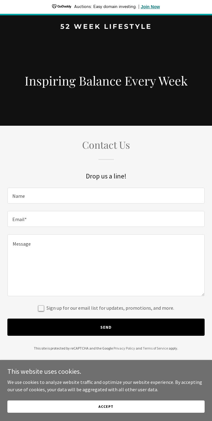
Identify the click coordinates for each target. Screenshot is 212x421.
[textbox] (106, 196)
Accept (105, 406)
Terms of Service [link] (155, 348)
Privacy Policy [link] (124, 348)
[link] (106, 27)
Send (106, 327)
